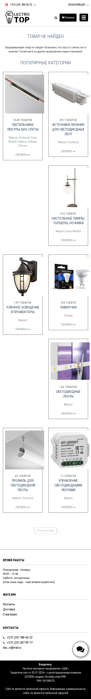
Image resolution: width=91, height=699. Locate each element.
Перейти (23, 155)
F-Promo (23, 145)
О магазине (10, 614)
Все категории (45, 530)
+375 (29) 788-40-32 (18, 637)
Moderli (13, 141)
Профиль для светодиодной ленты (23, 485)
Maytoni (13, 137)
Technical (24, 137)
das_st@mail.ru (12, 647)
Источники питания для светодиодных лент (68, 129)
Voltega (32, 141)
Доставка (9, 609)
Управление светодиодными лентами (68, 485)
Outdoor (22, 141)
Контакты (9, 604)
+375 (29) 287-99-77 (18, 642)
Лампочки (68, 307)
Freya (33, 137)
